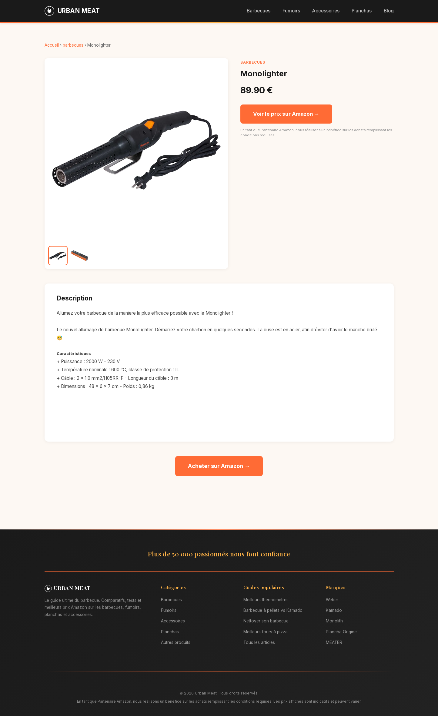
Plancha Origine (341, 631)
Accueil (52, 45)
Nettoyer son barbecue (266, 620)
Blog (389, 11)
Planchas (362, 11)
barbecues (73, 45)
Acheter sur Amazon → (219, 465)
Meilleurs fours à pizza (265, 631)
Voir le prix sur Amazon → (286, 114)
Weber (332, 599)
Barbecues (258, 11)
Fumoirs (291, 11)
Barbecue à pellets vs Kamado (273, 610)
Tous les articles (259, 642)
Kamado (334, 610)
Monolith (334, 620)
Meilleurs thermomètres (266, 599)
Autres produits (175, 642)
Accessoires (325, 11)
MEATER (334, 642)
